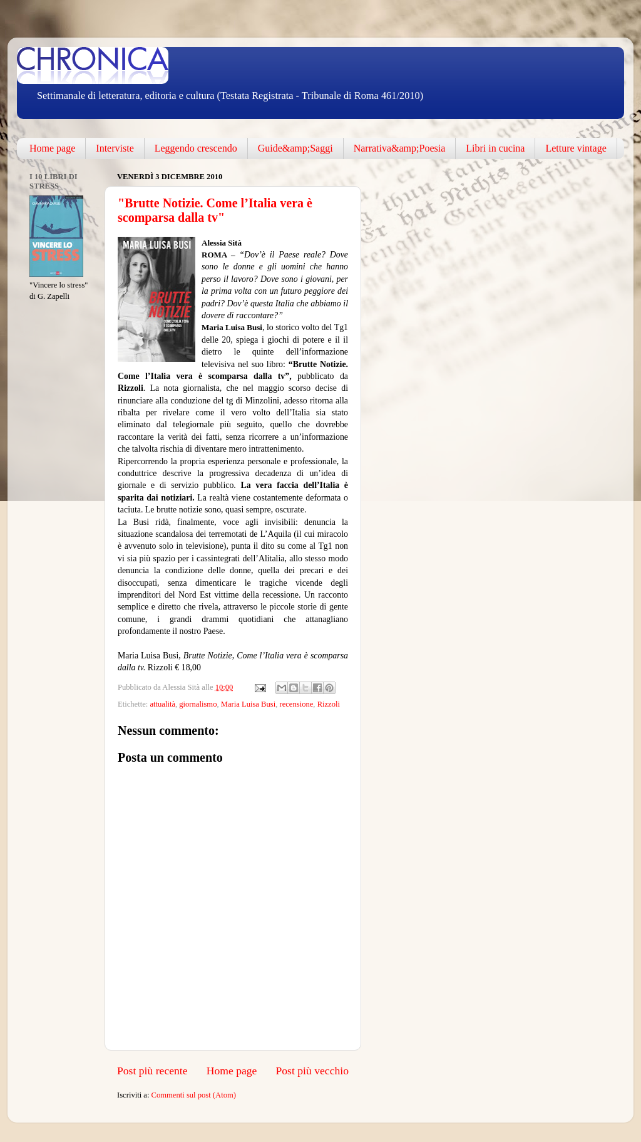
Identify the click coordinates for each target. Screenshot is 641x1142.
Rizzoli (328, 704)
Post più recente (152, 1070)
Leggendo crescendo (196, 148)
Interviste (114, 148)
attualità (162, 704)
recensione (296, 704)
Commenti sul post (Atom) (193, 1095)
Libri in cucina (495, 148)
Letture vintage (575, 148)
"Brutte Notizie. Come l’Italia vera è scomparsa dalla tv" (215, 210)
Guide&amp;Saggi (295, 148)
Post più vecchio (312, 1070)
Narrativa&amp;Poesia (400, 148)
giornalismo (198, 704)
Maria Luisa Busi (248, 704)
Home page (52, 148)
